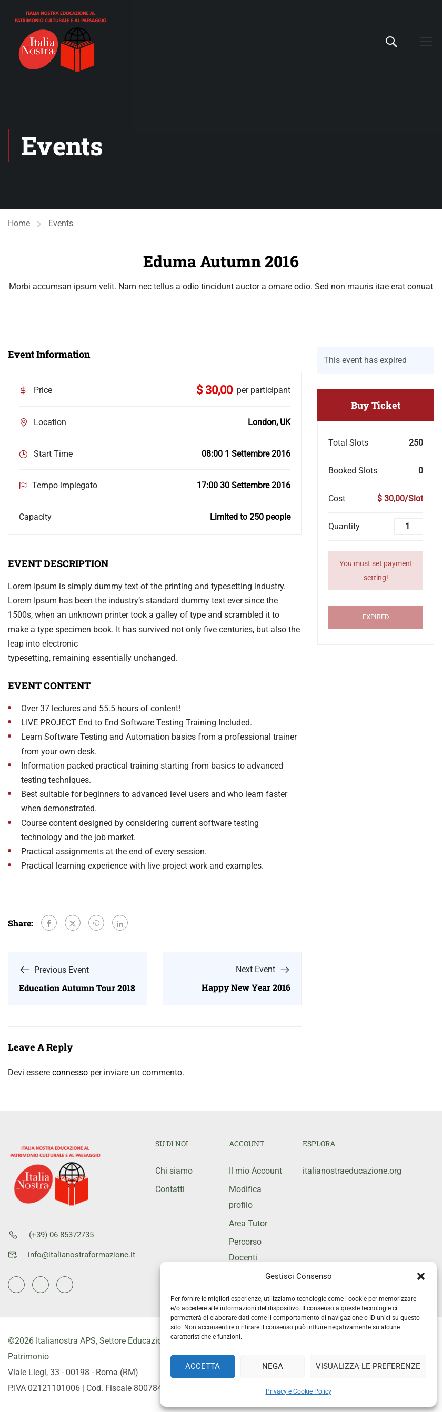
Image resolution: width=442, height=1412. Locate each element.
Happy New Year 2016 (246, 987)
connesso (70, 1072)
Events (60, 223)
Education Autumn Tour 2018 (77, 987)
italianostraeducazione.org (331, 1171)
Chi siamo (174, 1171)
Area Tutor (248, 1223)
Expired (376, 617)
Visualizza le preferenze (368, 1366)
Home (19, 223)
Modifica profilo (245, 1197)
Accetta (202, 1366)
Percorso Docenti (245, 1250)
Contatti (170, 1189)
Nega (272, 1366)
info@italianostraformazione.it (81, 1254)
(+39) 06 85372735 (61, 1234)
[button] (421, 1276)
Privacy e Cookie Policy (299, 1391)
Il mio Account (255, 1171)
